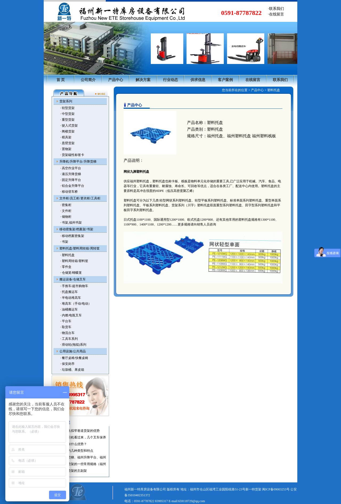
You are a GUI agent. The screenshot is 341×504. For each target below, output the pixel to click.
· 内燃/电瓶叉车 (71, 315)
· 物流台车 (67, 333)
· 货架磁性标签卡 (72, 155)
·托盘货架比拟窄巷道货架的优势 (77, 431)
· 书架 (64, 242)
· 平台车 (65, 321)
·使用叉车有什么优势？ (70, 444)
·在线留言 (276, 14)
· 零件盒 (65, 267)
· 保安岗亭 (67, 364)
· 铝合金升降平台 (72, 186)
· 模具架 (65, 137)
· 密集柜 (65, 205)
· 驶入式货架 (69, 125)
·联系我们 (276, 9)
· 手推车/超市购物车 (74, 286)
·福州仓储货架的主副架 (70, 471)
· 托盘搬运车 (69, 292)
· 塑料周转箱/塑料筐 (74, 261)
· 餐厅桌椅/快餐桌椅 (74, 358)
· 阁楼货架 (67, 131)
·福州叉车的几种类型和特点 (73, 451)
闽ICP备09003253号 (276, 489)
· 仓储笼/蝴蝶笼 (71, 273)
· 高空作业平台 (70, 168)
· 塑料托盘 (67, 255)
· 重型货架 (67, 120)
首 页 (60, 80)
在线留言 (252, 80)
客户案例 (225, 80)
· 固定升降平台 (70, 180)
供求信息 (197, 80)
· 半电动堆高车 (70, 298)
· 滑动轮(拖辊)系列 (73, 344)
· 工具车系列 (69, 339)
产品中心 (115, 80)
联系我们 (280, 80)
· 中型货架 (67, 114)
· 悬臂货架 (67, 143)
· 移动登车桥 (69, 191)
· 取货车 (65, 327)
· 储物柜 (65, 217)
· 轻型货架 (67, 108)
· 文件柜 (65, 211)
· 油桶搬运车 (69, 309)
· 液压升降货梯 (70, 174)
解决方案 (143, 80)
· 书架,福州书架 (71, 222)
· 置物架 (65, 149)
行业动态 (170, 80)
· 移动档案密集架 (72, 236)
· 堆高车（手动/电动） (75, 303)
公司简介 (88, 80)
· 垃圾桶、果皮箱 (72, 370)
